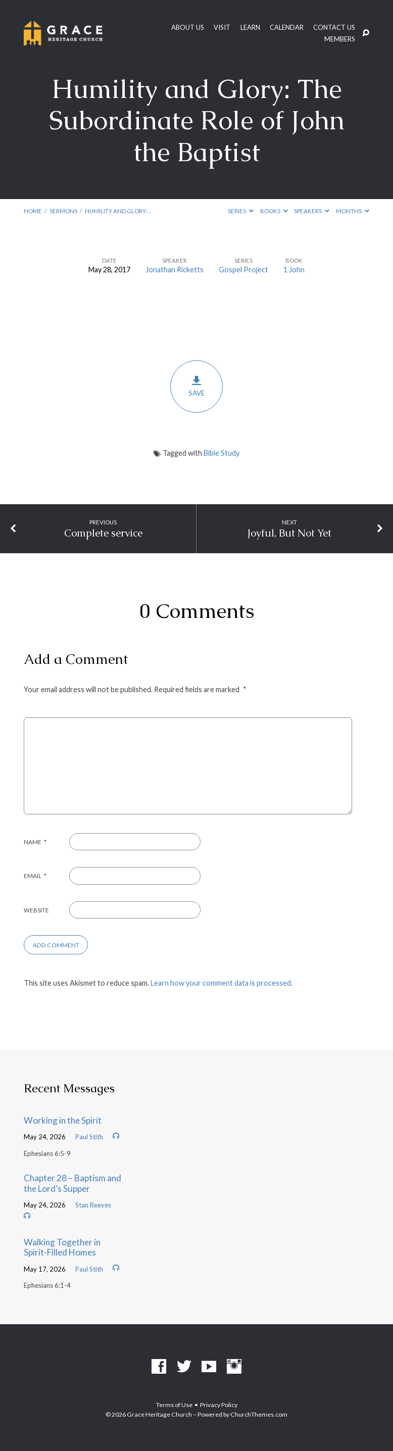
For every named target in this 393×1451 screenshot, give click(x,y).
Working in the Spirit (63, 1120)
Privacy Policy (218, 1405)
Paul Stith (89, 1137)
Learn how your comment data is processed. (221, 983)
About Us (187, 27)
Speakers (311, 211)
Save (196, 386)
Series (241, 211)
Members (339, 39)
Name (35, 842)
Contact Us (334, 27)
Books (274, 211)
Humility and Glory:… (118, 211)
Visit (222, 27)
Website (36, 910)
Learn (250, 27)
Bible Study (221, 453)
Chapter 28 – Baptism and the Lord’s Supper (72, 1183)
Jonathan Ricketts (174, 269)
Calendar (287, 27)
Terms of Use (174, 1405)
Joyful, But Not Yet (289, 533)
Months (352, 211)
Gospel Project (243, 269)
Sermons (63, 211)
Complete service (103, 533)
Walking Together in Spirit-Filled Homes (62, 1247)
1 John (294, 269)
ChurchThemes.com (258, 1414)
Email (35, 876)
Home (33, 211)
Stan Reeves (93, 1205)
